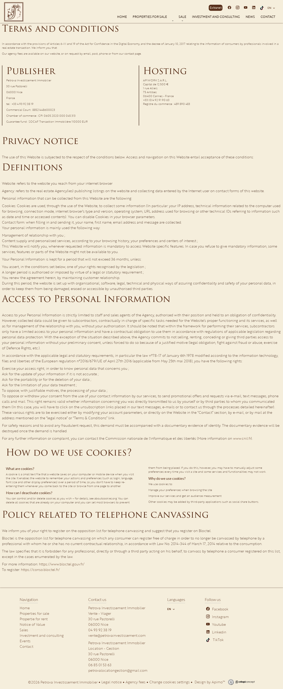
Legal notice (111, 681)
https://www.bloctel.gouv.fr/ (61, 564)
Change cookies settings (169, 681)
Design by (209, 681)
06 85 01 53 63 (99, 664)
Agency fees (135, 681)
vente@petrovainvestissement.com (117, 635)
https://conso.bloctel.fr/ (40, 569)
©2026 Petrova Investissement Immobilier (62, 682)
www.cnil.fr (242, 438)
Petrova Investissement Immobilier (116, 642)
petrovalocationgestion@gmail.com (117, 670)
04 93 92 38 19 (99, 629)
